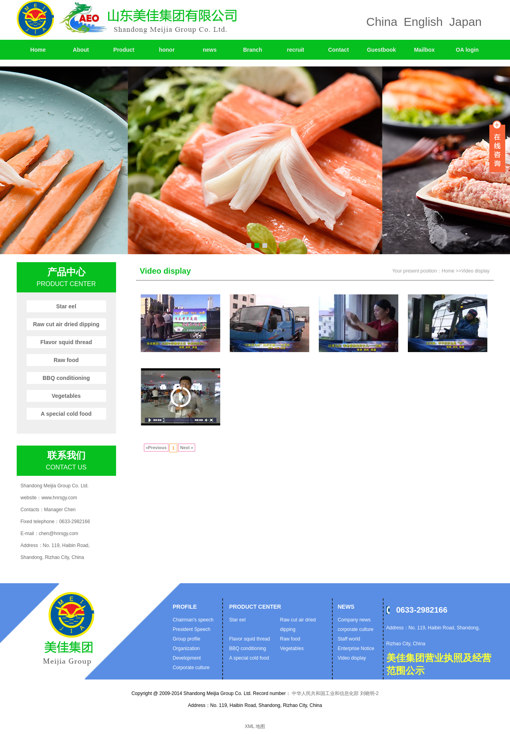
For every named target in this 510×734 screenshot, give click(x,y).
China (381, 21)
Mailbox (424, 50)
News (346, 607)
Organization (186, 648)
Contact (338, 50)
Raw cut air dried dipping (66, 324)
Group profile (186, 639)
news (210, 50)
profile (185, 607)
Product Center (255, 607)
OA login (467, 50)
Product (123, 50)
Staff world (349, 639)
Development (187, 658)
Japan (465, 21)
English (423, 21)
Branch (252, 50)
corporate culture (356, 629)
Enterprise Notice (356, 648)
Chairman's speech (193, 620)
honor (167, 50)
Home (38, 50)
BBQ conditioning (66, 378)
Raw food (66, 360)
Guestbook (381, 50)
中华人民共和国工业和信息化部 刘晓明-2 (334, 693)
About (81, 50)
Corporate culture (191, 667)
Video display (475, 271)
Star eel (66, 306)
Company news (354, 620)
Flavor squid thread (66, 342)
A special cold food (66, 414)
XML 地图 (255, 726)
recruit (295, 50)
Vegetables (66, 396)
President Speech (192, 629)
